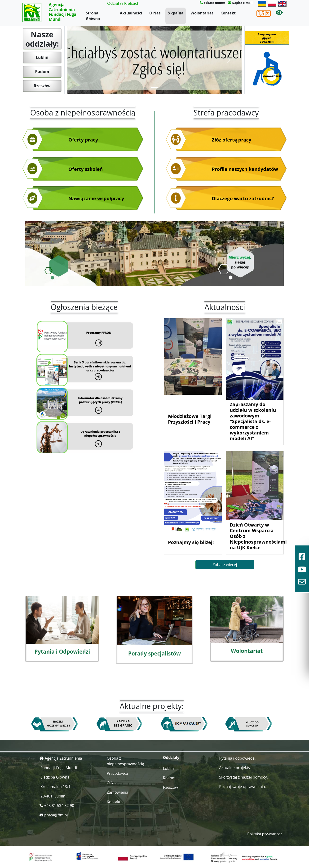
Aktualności (131, 13)
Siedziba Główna (54, 777)
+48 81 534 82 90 (59, 805)
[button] (80, 60)
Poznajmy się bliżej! (191, 542)
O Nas (155, 13)
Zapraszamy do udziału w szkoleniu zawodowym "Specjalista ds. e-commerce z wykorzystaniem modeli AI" (253, 421)
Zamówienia (117, 792)
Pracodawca (117, 773)
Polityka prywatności (265, 834)
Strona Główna (93, 15)
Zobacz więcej (225, 564)
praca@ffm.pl (56, 815)
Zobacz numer (214, 2)
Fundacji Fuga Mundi (58, 767)
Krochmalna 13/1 (55, 786)
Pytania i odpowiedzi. (237, 758)
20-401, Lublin (52, 796)
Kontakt (228, 13)
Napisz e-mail (242, 2)
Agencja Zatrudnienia (63, 758)
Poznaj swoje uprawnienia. (242, 786)
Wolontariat (201, 13)
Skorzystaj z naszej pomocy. (243, 777)
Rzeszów (42, 86)
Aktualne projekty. (235, 767)
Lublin (42, 57)
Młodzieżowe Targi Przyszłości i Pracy (190, 419)
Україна (175, 13)
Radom (42, 71)
